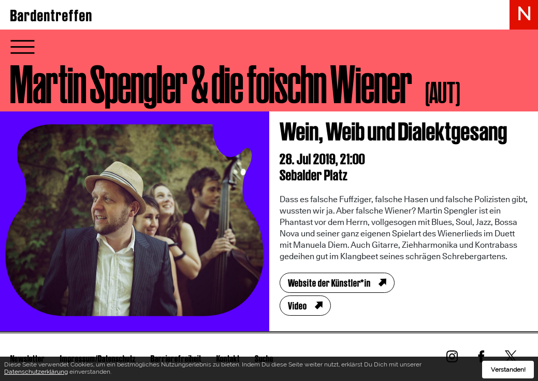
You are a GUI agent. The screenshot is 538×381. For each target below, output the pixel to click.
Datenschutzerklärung (36, 373)
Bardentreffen (51, 15)
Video (297, 306)
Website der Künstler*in (329, 283)
